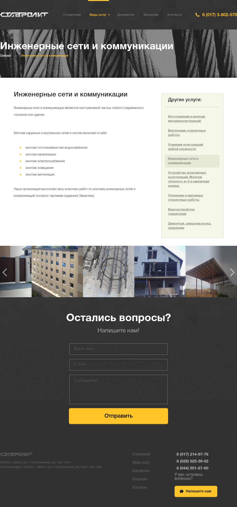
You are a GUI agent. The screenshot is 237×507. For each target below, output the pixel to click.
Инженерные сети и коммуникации (183, 161)
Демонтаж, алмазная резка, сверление (189, 226)
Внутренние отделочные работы (187, 133)
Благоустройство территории (181, 212)
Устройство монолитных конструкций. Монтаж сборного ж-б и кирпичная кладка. (188, 179)
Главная (5, 55)
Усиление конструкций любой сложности (185, 147)
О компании (72, 15)
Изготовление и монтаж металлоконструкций (186, 119)
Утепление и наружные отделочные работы (185, 197)
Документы (125, 15)
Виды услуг (98, 15)
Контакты (174, 15)
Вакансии (151, 15)
